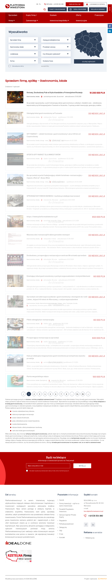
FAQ (60, 531)
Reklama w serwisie (98, 9)
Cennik (61, 500)
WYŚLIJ (82, 466)
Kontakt (62, 537)
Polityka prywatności (66, 524)
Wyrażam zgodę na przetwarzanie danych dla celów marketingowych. (47, 471)
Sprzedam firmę (13, 18)
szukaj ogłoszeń (88, 61)
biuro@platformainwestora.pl (93, 511)
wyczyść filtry (45, 66)
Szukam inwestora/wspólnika (59, 18)
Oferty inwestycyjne (81, 18)
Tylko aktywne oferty (16, 66)
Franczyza (99, 15)
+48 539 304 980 (58, 4)
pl (40, 4)
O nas (61, 534)
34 (77, 394)
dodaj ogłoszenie (78, 9)
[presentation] (42, 477)
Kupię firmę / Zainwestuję (32, 18)
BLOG (110, 9)
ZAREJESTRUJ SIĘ (74, 4)
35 (83, 394)
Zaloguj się (63, 527)
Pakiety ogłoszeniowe (57, 9)
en (37, 4)
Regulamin (63, 520)
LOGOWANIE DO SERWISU (95, 4)
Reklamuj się (89, 538)
